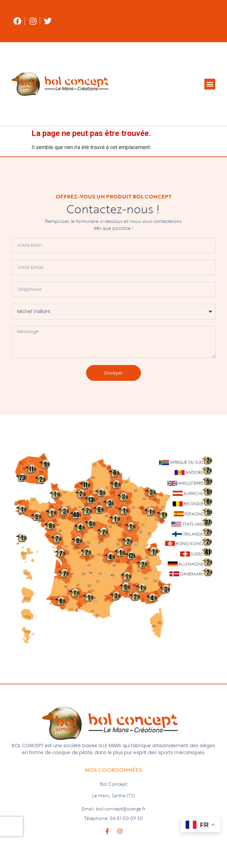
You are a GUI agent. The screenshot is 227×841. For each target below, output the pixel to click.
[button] (210, 84)
